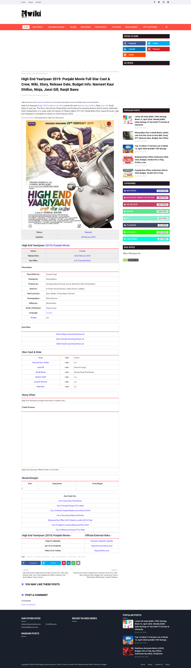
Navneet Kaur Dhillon (86, 105)
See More (87, 261)
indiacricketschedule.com (31, 624)
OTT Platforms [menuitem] (150, 27)
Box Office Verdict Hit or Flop (147, 198)
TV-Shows (147, 225)
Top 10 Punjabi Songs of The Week (70, 506)
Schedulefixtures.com (29, 627)
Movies (147, 211)
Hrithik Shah (27, 95)
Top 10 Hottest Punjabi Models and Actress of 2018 (70, 510)
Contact (38, 2)
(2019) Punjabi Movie (57, 245)
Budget (34, 318)
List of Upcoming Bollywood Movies (70, 515)
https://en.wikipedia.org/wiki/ (101, 541)
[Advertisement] (70, 52)
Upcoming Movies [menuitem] (56, 27)
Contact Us (159, 664)
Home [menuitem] (25, 27)
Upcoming (30, 72)
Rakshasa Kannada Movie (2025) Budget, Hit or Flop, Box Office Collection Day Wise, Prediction (149, 651)
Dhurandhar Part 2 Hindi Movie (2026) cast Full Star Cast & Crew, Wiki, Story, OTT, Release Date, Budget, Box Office (151, 135)
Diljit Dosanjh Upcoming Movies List (70, 344)
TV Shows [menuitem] (116, 27)
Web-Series (147, 239)
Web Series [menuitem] (86, 27)
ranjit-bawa (72, 557)
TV (147, 218)
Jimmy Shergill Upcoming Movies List (70, 339)
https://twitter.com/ (101, 551)
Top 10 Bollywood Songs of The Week (70, 530)
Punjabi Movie (41, 102)
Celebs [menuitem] (73, 27)
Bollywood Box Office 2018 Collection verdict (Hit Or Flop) (70, 520)
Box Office (147, 191)
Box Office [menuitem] (37, 27)
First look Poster (28, 118)
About (30, 2)
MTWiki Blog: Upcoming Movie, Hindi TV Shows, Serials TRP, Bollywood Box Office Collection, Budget (70, 664)
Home (23, 2)
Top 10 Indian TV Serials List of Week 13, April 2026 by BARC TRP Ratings (151, 147)
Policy (167, 664)
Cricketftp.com (51, 624)
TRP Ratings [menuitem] (100, 27)
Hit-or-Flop (147, 204)
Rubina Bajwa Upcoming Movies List (70, 334)
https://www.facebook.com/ (101, 546)
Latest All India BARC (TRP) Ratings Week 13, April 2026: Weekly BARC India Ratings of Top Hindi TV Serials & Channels (152, 121)
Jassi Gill (104, 105)
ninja (53, 557)
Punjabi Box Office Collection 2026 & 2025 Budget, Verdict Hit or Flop (151, 171)
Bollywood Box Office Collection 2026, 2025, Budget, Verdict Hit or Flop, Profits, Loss (152, 159)
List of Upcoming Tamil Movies (70, 501)
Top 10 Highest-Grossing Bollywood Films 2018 (70, 525)
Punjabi (49, 313)
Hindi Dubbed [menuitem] (131, 27)
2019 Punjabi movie (51, 105)
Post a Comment (28, 604)
